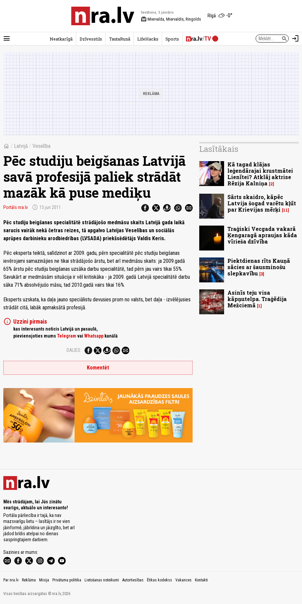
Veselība (41, 146)
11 (285, 210)
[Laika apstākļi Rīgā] (220, 16)
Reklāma (29, 580)
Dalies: (74, 350)
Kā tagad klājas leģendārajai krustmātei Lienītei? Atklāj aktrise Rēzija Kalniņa (260, 174)
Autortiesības (133, 580)
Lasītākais (218, 149)
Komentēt (98, 367)
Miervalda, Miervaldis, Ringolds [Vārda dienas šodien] (171, 19)
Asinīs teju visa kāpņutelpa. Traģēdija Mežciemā (257, 299)
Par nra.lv (11, 580)
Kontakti (201, 580)
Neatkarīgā (61, 39)
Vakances (183, 580)
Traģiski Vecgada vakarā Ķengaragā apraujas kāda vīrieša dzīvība (262, 235)
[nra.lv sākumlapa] (102, 16)
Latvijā (21, 146)
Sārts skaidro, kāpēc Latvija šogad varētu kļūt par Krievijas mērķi (261, 203)
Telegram (66, 336)
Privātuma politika (66, 580)
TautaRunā (119, 39)
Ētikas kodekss (159, 580)
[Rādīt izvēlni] (6, 38)
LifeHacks (147, 39)
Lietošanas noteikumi (102, 580)
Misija (44, 580)
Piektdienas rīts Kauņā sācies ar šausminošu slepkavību (258, 267)
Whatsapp (93, 336)
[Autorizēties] (295, 38)
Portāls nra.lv (15, 207)
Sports (172, 39)
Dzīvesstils (91, 39)
